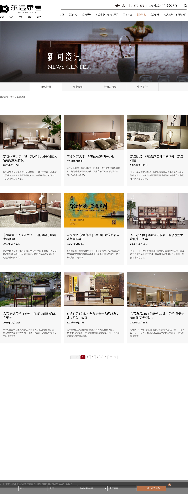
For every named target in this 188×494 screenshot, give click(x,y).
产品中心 (100, 14)
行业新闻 (78, 86)
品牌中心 (73, 14)
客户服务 (168, 14)
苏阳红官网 (181, 14)
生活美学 (142, 86)
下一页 (113, 357)
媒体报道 (46, 86)
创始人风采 (112, 14)
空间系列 (86, 14)
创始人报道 (110, 86)
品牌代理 (155, 14)
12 (105, 357)
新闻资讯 (141, 14)
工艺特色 (127, 14)
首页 (62, 14)
